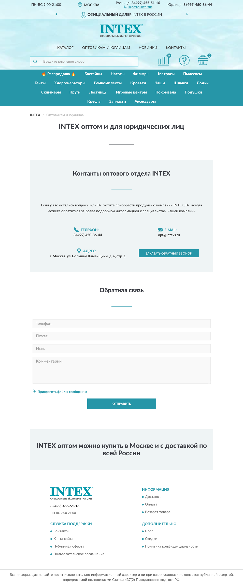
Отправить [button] (121, 403)
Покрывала (165, 92)
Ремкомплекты (108, 83)
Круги (74, 92)
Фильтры (141, 74)
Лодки (203, 83)
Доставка (153, 497)
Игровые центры (131, 92)
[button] (138, 6)
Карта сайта (63, 539)
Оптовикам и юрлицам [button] (106, 48)
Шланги (181, 83)
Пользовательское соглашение (78, 554)
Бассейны (93, 74)
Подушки (193, 92)
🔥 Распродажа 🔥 (58, 74)
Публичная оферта (68, 547)
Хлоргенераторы (69, 83)
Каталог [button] (65, 48)
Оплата (151, 504)
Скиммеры (51, 92)
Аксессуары (145, 101)
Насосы (117, 74)
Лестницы (98, 92)
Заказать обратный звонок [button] (169, 253)
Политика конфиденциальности (171, 547)
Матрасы (166, 74)
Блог (149, 531)
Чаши (160, 83)
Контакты (176, 48)
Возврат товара (157, 512)
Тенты (40, 83)
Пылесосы (192, 74)
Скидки (151, 539)
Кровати (138, 83)
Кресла (94, 101)
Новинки (148, 48)
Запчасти (117, 101)
